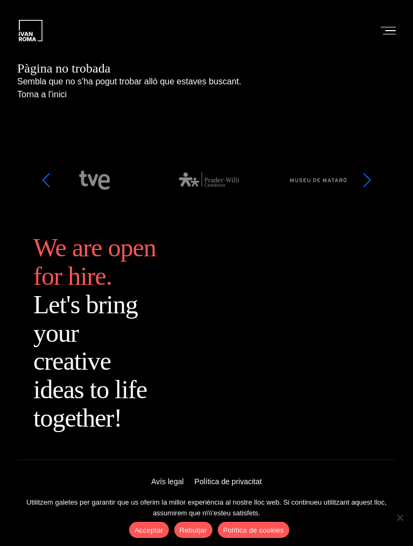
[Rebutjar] (399, 517)
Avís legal (167, 481)
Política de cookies (253, 530)
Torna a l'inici (42, 94)
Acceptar (148, 530)
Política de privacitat (228, 481)
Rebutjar (193, 530)
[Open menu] (385, 30)
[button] (45, 180)
